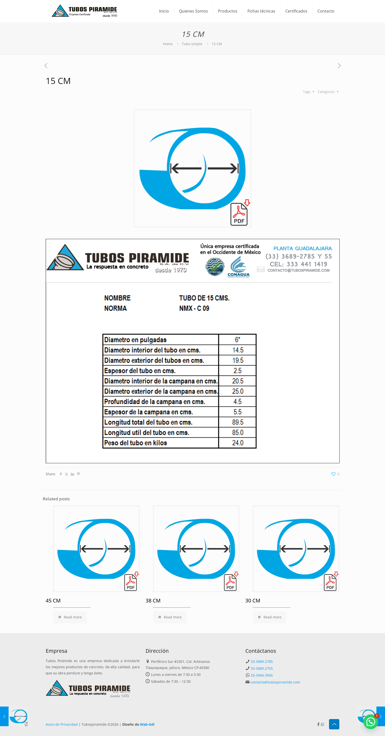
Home (168, 43)
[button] (370, 721)
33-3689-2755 (262, 668)
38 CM (153, 600)
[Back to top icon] (334, 724)
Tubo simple (192, 43)
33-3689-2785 (262, 661)
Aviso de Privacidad (62, 724)
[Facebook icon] (318, 724)
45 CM (53, 600)
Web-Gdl (147, 724)
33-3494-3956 (262, 675)
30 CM (252, 600)
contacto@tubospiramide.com (275, 682)
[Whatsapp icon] (322, 724)
